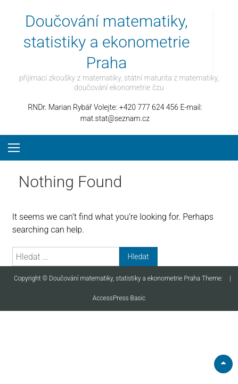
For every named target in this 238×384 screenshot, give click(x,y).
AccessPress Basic (119, 298)
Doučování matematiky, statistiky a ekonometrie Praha (106, 42)
